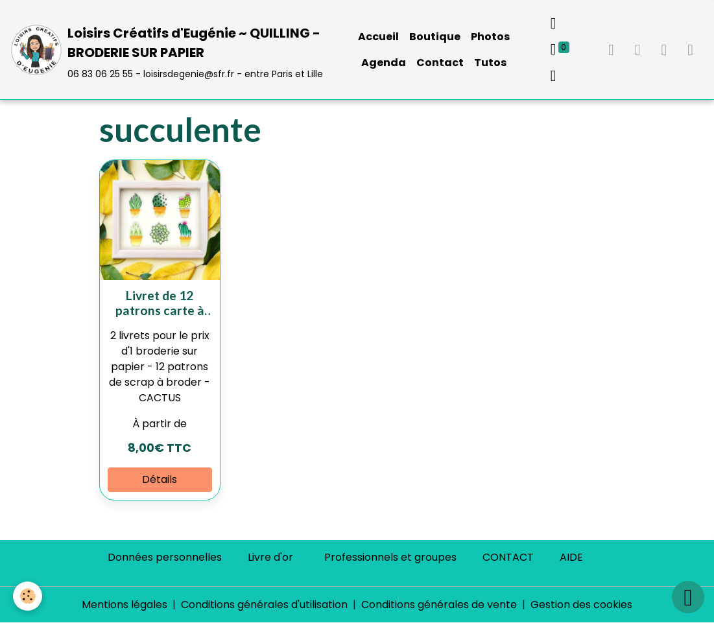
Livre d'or (270, 557)
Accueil (378, 36)
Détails (159, 479)
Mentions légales (124, 604)
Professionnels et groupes (390, 557)
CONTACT (508, 557)
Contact (440, 62)
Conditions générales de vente (439, 604)
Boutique (434, 36)
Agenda (383, 62)
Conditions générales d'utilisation (264, 604)
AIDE (571, 557)
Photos (490, 36)
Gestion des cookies (581, 604)
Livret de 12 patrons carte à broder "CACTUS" (159, 303)
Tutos (490, 62)
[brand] (169, 49)
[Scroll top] (688, 597)
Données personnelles (165, 557)
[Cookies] (27, 596)
